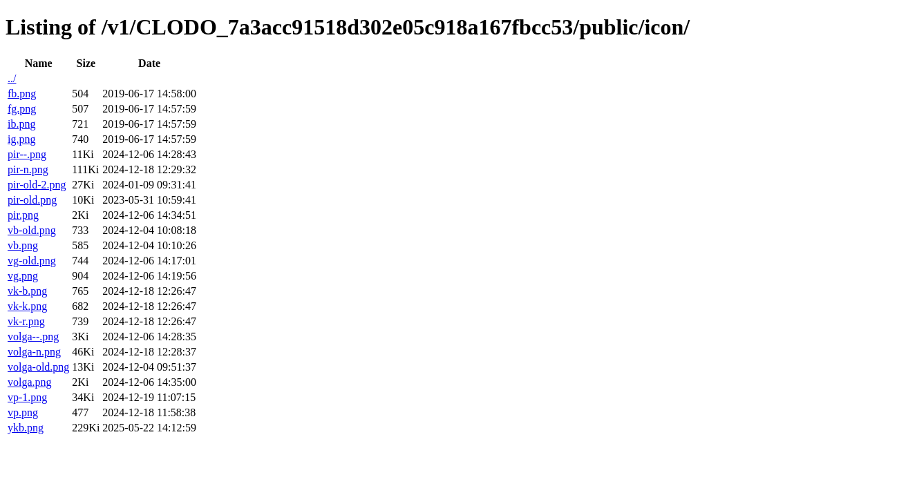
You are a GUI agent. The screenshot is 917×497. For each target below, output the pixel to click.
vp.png (23, 412)
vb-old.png (32, 230)
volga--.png (33, 336)
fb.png (22, 93)
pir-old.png (32, 200)
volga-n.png (34, 352)
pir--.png (27, 154)
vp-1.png (27, 397)
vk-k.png (27, 306)
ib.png (21, 124)
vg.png (23, 276)
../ (12, 78)
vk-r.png (26, 321)
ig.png (21, 139)
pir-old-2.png (37, 185)
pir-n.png (28, 169)
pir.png (23, 215)
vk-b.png (27, 291)
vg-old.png (32, 260)
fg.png (22, 109)
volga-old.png (38, 367)
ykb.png (26, 427)
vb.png (23, 245)
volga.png (30, 382)
